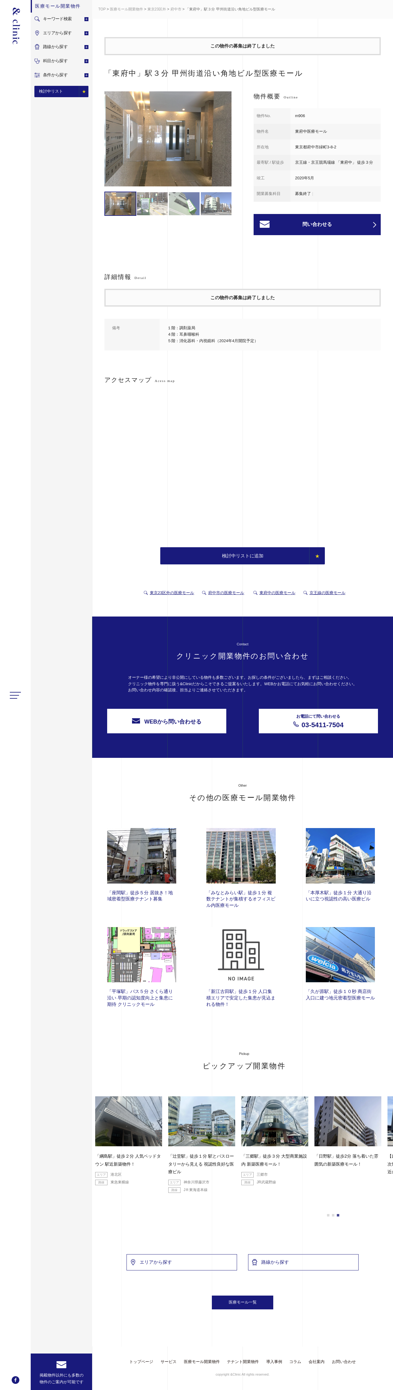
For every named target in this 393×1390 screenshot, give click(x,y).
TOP (102, 9)
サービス (169, 1361)
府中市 (175, 9)
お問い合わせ (344, 1361)
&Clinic (15, 26)
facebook (15, 1380)
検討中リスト (51, 91)
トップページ (141, 1361)
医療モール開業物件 (126, 9)
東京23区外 (156, 9)
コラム (295, 1361)
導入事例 (274, 1361)
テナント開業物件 (243, 1361)
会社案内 (317, 1361)
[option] (168, 140)
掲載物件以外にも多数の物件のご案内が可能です (62, 1378)
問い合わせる (339, 225)
